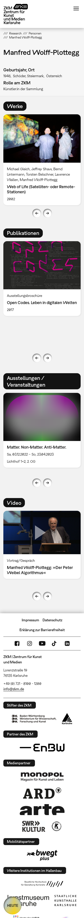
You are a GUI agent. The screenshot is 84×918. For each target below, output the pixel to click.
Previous (36, 213)
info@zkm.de (13, 689)
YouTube (42, 643)
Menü (76, 8)
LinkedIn (67, 643)
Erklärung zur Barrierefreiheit (42, 630)
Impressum (30, 620)
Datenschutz (52, 620)
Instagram (29, 643)
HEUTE (12, 905)
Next (47, 213)
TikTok (54, 643)
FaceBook (17, 643)
